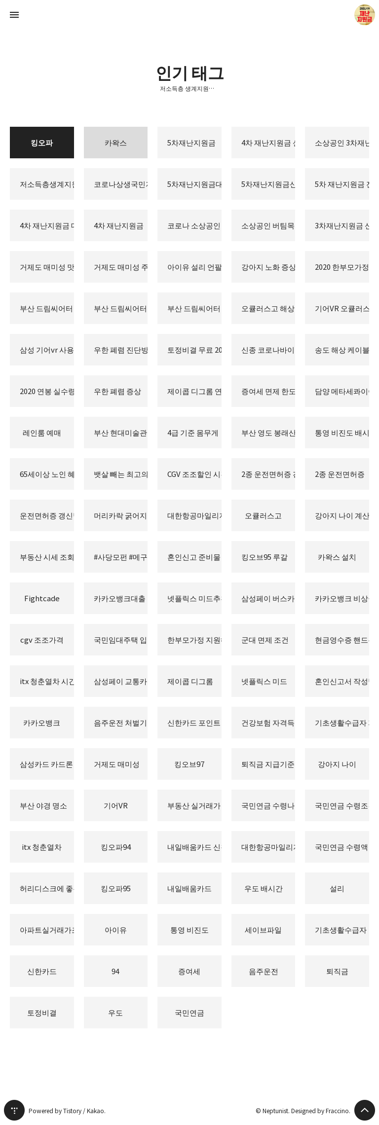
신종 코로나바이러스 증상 (268, 349)
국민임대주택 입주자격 (121, 639)
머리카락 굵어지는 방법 (121, 515)
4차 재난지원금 (119, 225)
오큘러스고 (263, 515)
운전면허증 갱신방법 (47, 515)
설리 (337, 888)
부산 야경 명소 (43, 805)
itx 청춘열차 (42, 846)
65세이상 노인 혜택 (47, 474)
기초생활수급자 (341, 929)
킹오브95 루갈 (264, 556)
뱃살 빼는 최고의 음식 (121, 474)
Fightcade (42, 598)
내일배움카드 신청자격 (194, 846)
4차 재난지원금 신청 (268, 142)
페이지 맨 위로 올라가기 (365, 1110)
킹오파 (42, 142)
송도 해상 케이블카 (342, 349)
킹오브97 (189, 764)
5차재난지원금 (191, 142)
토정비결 (42, 1012)
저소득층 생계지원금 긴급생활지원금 (189, 88)
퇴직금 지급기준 (268, 764)
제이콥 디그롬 (190, 681)
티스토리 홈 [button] (14, 1110)
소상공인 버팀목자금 (268, 225)
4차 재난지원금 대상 (47, 225)
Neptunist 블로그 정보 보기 (365, 15)
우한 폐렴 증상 (117, 391)
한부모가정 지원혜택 (194, 639)
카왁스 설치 (337, 556)
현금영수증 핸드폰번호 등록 (342, 639)
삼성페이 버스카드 (268, 598)
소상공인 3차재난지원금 (342, 142)
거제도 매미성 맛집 (47, 266)
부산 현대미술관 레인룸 (121, 432)
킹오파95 (116, 888)
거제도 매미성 (117, 764)
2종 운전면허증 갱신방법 (268, 474)
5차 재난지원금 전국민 (342, 184)
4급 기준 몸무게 (193, 432)
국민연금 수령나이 (268, 805)
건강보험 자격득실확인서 (268, 722)
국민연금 (189, 1012)
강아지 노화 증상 (268, 266)
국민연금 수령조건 (342, 805)
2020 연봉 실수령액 (47, 391)
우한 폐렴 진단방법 (121, 349)
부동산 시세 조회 (47, 556)
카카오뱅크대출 (120, 598)
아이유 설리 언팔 (194, 266)
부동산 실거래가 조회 (194, 805)
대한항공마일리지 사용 (194, 515)
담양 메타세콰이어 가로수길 (342, 391)
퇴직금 (337, 971)
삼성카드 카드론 (46, 764)
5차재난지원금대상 (194, 184)
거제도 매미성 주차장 (121, 266)
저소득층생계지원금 (47, 184)
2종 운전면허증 (340, 474)
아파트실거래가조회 (47, 929)
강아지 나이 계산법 (342, 515)
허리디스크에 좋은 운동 (47, 888)
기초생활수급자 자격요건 (342, 722)
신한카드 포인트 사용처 (194, 722)
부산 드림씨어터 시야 (47, 308)
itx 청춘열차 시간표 (47, 681)
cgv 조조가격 (42, 639)
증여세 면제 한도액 (268, 391)
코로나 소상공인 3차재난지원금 (194, 225)
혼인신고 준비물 (194, 556)
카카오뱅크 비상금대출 (342, 598)
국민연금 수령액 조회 (342, 846)
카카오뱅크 (41, 722)
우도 (115, 1012)
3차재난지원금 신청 (342, 225)
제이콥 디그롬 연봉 (194, 391)
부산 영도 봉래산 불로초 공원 (268, 432)
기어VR (116, 805)
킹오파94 (116, 846)
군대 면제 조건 (265, 639)
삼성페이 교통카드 (121, 681)
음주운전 (263, 971)
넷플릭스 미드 (264, 681)
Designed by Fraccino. (320, 1110)
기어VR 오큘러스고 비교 (342, 308)
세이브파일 (263, 929)
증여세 (189, 971)
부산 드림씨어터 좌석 (121, 308)
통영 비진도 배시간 (342, 432)
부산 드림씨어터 (194, 308)
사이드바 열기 (14, 15)
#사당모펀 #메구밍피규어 (121, 556)
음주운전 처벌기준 (121, 722)
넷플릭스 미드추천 (194, 598)
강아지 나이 (337, 764)
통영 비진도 (189, 929)
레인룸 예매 (42, 432)
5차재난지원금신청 (268, 184)
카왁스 (116, 142)
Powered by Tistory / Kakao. (67, 1110)
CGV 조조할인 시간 (194, 474)
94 (115, 971)
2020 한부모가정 (342, 266)
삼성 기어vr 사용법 (47, 349)
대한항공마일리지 (268, 846)
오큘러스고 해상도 (268, 308)
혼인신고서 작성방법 (342, 681)
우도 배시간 (263, 888)
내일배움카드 (189, 888)
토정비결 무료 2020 (194, 349)
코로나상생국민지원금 (121, 184)
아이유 (116, 929)
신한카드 (42, 971)
